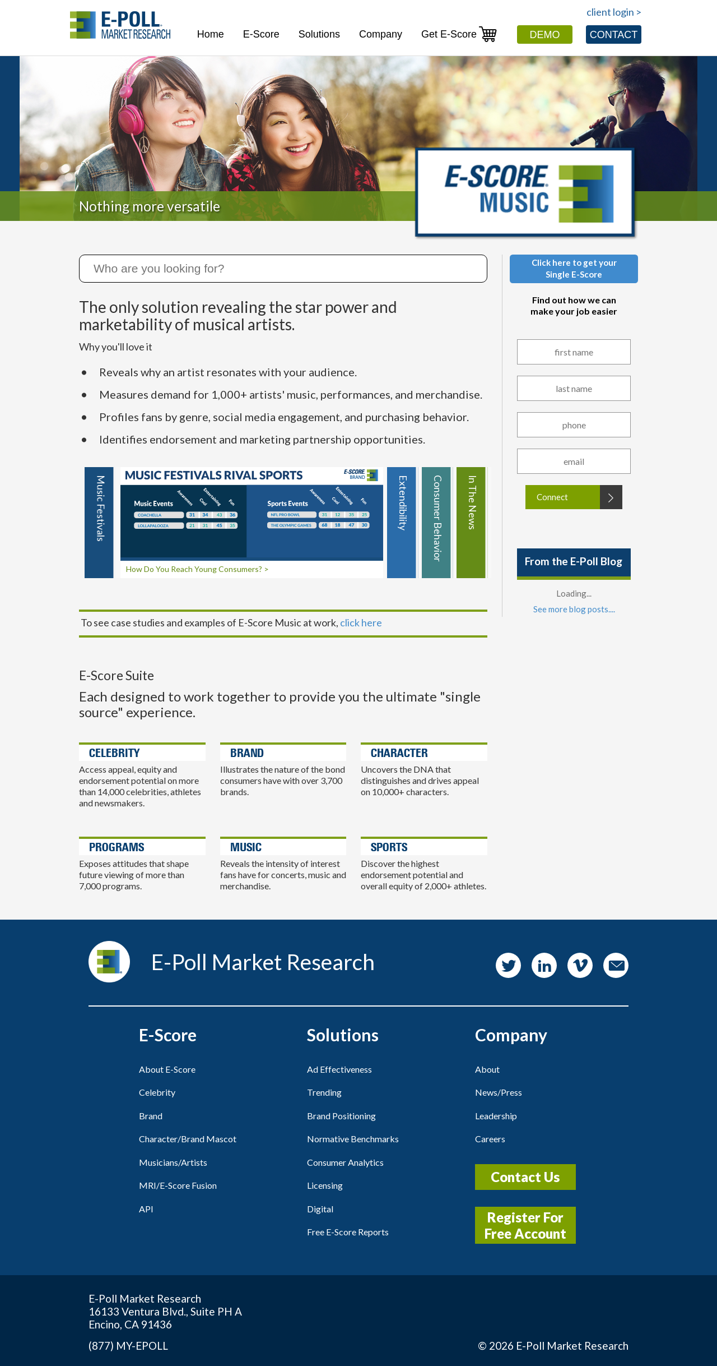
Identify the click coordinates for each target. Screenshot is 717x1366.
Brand (150, 1115)
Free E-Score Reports (348, 1231)
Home (210, 34)
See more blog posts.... (574, 609)
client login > (613, 12)
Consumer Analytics (345, 1162)
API (146, 1208)
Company (380, 34)
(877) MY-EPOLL (128, 1345)
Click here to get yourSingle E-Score (574, 268)
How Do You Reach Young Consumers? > (197, 569)
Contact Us (525, 1177)
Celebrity (157, 1092)
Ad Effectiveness (339, 1069)
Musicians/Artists (173, 1162)
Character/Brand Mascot (187, 1138)
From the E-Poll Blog (573, 561)
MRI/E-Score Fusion (178, 1185)
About (487, 1069)
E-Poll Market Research (572, 1345)
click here (361, 622)
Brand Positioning (341, 1115)
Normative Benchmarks (353, 1138)
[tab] (100, 522)
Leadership (496, 1115)
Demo (545, 34)
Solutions (319, 34)
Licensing (325, 1185)
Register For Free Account (525, 1225)
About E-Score (167, 1069)
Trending (324, 1092)
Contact (614, 34)
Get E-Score (459, 34)
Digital (320, 1208)
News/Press (498, 1092)
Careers (490, 1138)
